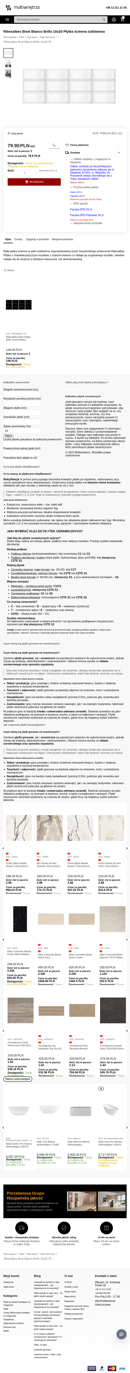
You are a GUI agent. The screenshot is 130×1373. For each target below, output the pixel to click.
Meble (6, 1331)
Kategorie (7, 19)
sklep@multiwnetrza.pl (105, 1301)
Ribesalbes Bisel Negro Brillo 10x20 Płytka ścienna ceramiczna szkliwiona (18, 338)
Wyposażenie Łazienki (13, 1323)
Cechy (19, 239)
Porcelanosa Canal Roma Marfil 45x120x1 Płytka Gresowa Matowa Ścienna (18, 1044)
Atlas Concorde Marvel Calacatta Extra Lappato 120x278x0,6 (18, 956)
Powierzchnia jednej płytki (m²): (22, 448)
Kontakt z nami (71, 1287)
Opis (8, 239)
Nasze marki (70, 1291)
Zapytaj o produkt (37, 239)
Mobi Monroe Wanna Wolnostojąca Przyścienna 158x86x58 (80, 1143)
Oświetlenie (8, 1319)
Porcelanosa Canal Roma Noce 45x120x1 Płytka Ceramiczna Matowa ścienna (48, 1044)
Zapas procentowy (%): (17, 426)
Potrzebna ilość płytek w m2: (20, 457)
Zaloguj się (8, 1282)
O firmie (68, 1282)
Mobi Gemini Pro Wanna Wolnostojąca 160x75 (19, 1145)
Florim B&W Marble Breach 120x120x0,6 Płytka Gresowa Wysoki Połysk (80, 865)
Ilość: (11, 170)
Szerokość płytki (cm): (16, 417)
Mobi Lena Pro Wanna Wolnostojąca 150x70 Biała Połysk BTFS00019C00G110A (110, 1143)
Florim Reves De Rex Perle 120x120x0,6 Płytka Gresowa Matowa (111, 865)
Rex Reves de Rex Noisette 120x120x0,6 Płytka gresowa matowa (49, 865)
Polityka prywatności (73, 1314)
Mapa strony (70, 1296)
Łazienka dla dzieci (42, 1350)
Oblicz (8, 435)
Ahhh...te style (40, 1345)
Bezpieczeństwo (62, 239)
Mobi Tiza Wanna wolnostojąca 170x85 (48, 1143)
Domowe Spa (9, 1327)
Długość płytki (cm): (15, 407)
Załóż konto (8, 1287)
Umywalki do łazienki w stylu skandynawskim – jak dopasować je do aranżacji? (47, 1285)
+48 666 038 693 (102, 1293)
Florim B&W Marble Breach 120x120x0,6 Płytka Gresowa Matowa (18, 865)
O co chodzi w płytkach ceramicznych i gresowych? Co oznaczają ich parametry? (48, 1337)
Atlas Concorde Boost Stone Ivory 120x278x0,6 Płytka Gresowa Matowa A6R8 (80, 956)
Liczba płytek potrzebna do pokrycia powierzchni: (32, 439)
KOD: (96, 133)
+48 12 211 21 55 (116, 7)
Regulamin (69, 1301)
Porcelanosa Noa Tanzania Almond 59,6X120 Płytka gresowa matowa (107, 1047)
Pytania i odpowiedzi (73, 1319)
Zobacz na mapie (103, 1304)
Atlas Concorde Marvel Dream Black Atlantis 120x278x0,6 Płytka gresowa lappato (49, 953)
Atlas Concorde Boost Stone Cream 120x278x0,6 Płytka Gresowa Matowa (109, 956)
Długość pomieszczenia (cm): (21, 389)
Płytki (5, 1309)
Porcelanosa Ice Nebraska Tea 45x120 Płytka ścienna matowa (80, 1047)
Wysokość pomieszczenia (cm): (22, 398)
